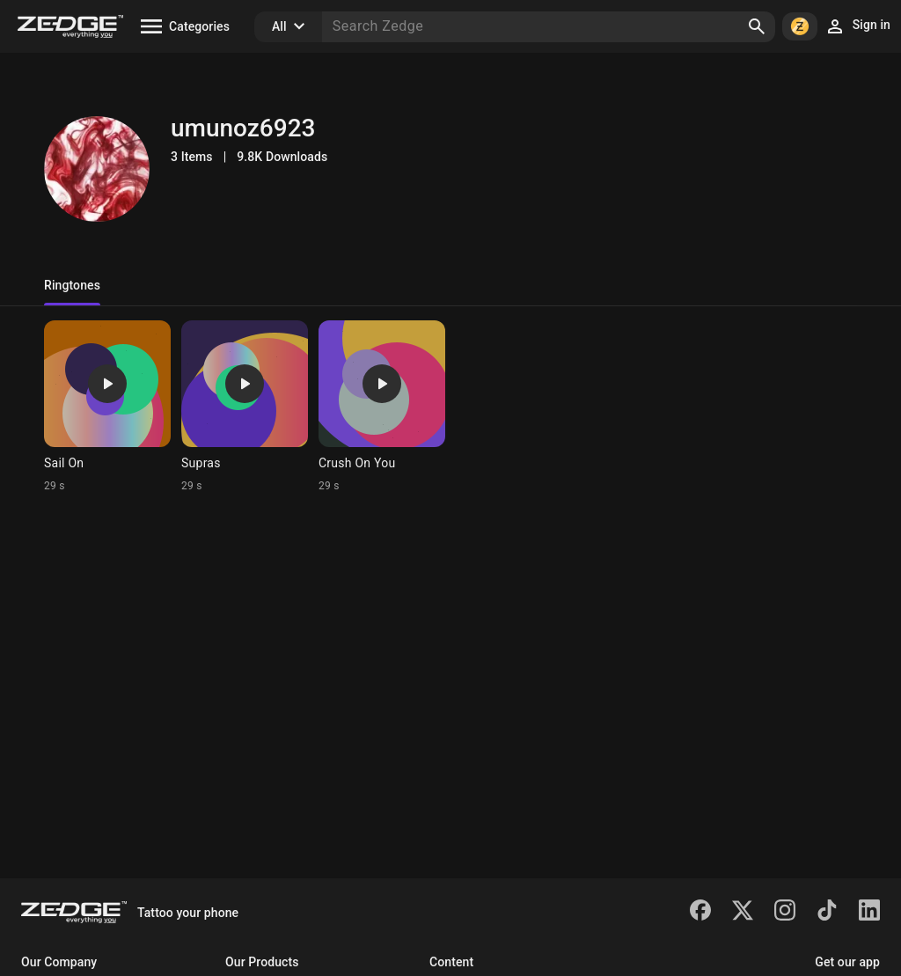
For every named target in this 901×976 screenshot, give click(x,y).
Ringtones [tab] (72, 285)
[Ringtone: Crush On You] (382, 406)
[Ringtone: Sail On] (107, 406)
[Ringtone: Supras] (244, 406)
